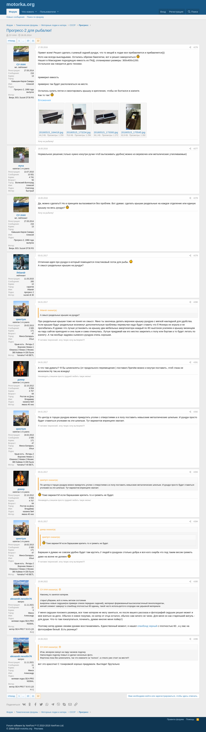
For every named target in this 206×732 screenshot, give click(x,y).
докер (21, 379)
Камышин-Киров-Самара (22, 81)
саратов (30, 287)
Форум (13, 11)
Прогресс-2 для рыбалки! (29, 30)
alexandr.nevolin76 (21, 598)
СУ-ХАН (13, 35)
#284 (195, 521)
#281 (195, 362)
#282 (195, 412)
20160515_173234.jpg (78, 132)
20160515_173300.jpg (106, 132)
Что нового (28, 11)
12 (38, 40)
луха (21, 165)
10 (28, 40)
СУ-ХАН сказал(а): (49, 589)
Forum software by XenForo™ (35, 725)
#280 (195, 302)
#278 (195, 198)
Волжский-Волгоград (24, 183)
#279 (195, 255)
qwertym (21, 319)
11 (33, 40)
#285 (195, 581)
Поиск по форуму (35, 17)
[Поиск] (193, 12)
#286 (195, 639)
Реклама (38, 728)
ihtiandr (21, 272)
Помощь (190, 719)
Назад (12, 40)
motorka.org (26, 728)
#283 (195, 472)
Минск (31, 613)
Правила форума (175, 719)
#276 (195, 47)
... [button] (23, 40)
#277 (195, 149)
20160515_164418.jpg (51, 132)
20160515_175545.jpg (133, 132)
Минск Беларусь (26, 336)
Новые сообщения (15, 17)
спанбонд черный (147, 626)
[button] (35, 12)
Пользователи (48, 11)
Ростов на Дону (27, 396)
